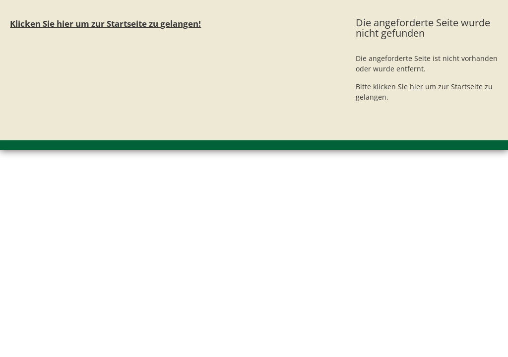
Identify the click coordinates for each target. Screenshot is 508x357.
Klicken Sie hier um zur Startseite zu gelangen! (105, 23)
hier (416, 86)
